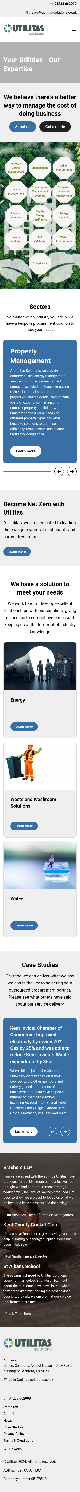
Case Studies (13, 1427)
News (7, 1421)
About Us (10, 1414)
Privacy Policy (14, 1434)
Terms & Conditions (18, 1440)
